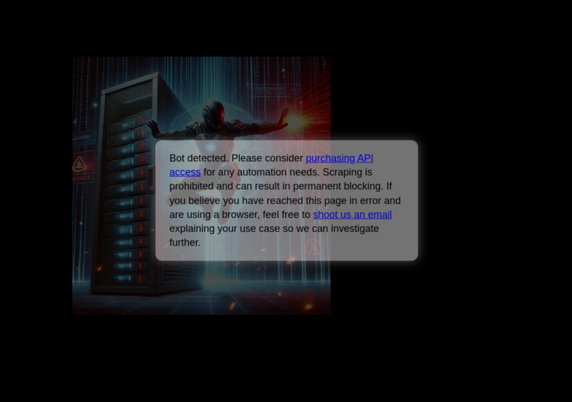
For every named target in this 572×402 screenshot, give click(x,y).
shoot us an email (352, 214)
